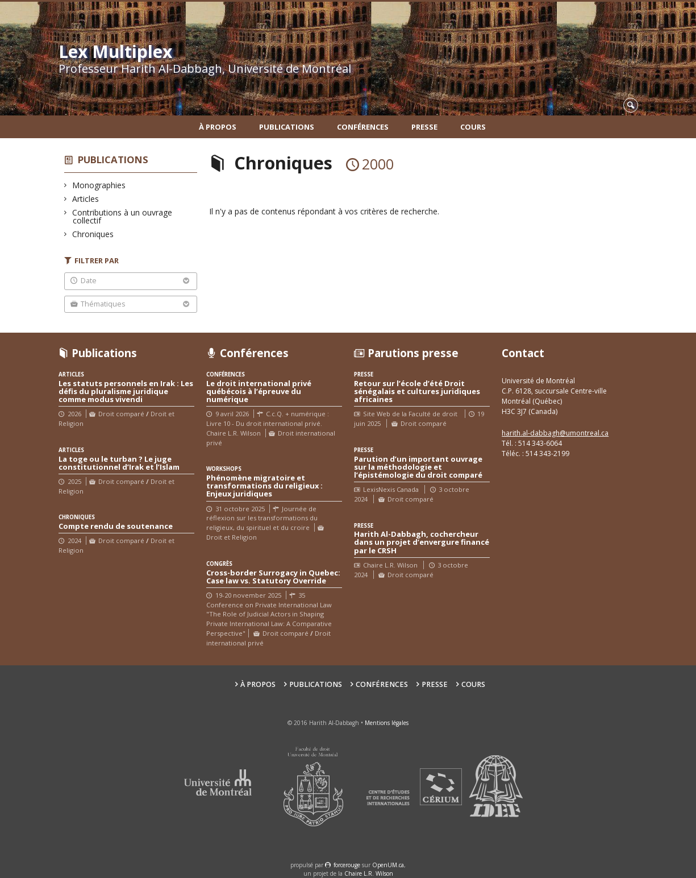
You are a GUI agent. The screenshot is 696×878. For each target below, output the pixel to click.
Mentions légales (387, 723)
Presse (424, 127)
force (347, 865)
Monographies (99, 185)
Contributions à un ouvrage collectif (122, 216)
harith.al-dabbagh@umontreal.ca (555, 433)
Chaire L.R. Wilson (368, 873)
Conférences (363, 127)
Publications (286, 127)
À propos (217, 127)
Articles (86, 198)
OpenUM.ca (388, 865)
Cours (473, 127)
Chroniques (93, 234)
